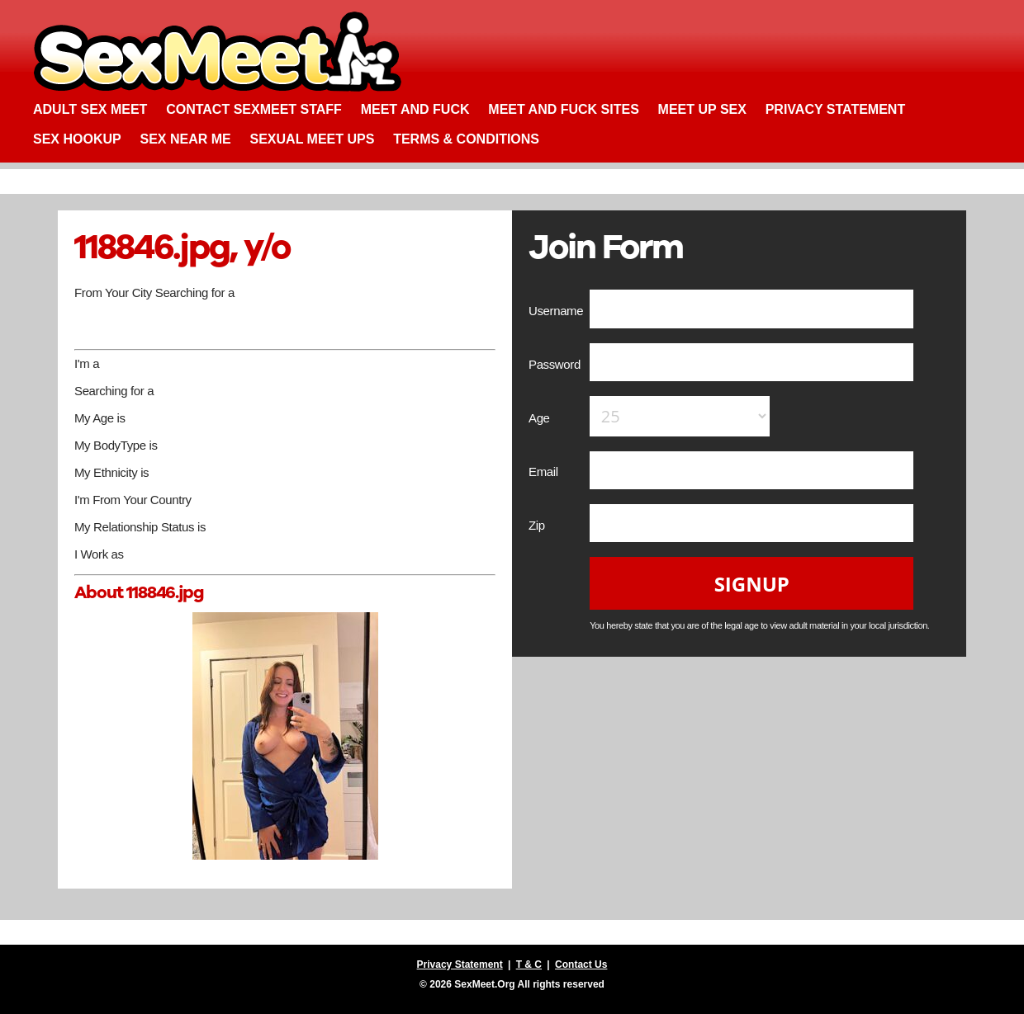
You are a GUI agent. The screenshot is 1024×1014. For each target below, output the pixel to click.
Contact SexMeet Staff (254, 109)
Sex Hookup (77, 139)
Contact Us (581, 964)
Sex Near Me (185, 139)
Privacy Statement (836, 109)
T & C (529, 964)
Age (540, 418)
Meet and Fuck (415, 109)
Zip (538, 525)
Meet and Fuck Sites (563, 109)
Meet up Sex (702, 109)
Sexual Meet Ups (312, 139)
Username (557, 311)
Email (545, 472)
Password (556, 364)
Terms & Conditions (466, 139)
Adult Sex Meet (90, 109)
